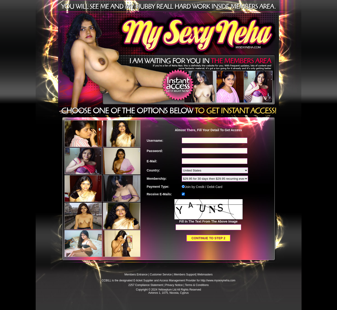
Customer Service (161, 274)
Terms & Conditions (197, 285)
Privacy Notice (174, 285)
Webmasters (205, 274)
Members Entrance (135, 274)
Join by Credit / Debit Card (202, 187)
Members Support (185, 274)
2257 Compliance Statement (145, 285)
